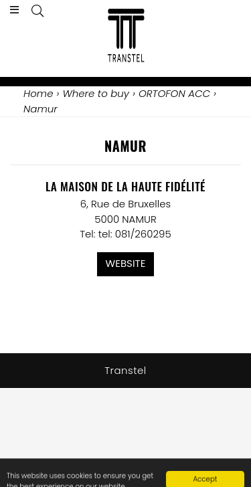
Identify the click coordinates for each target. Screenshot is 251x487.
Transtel (125, 370)
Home (38, 93)
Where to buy (95, 93)
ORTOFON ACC (174, 93)
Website (126, 263)
